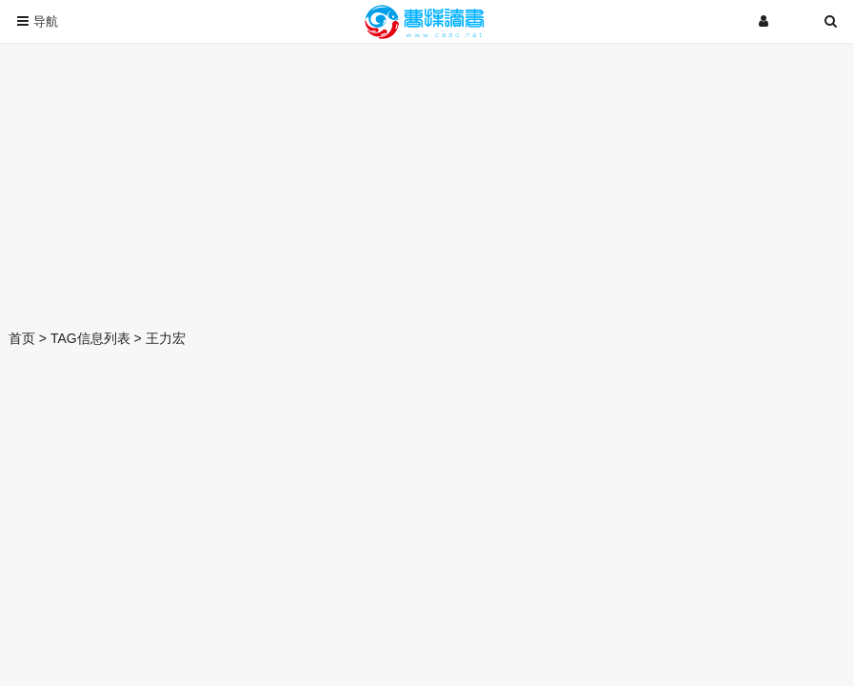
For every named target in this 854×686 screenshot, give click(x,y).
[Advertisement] (427, 181)
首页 (22, 338)
